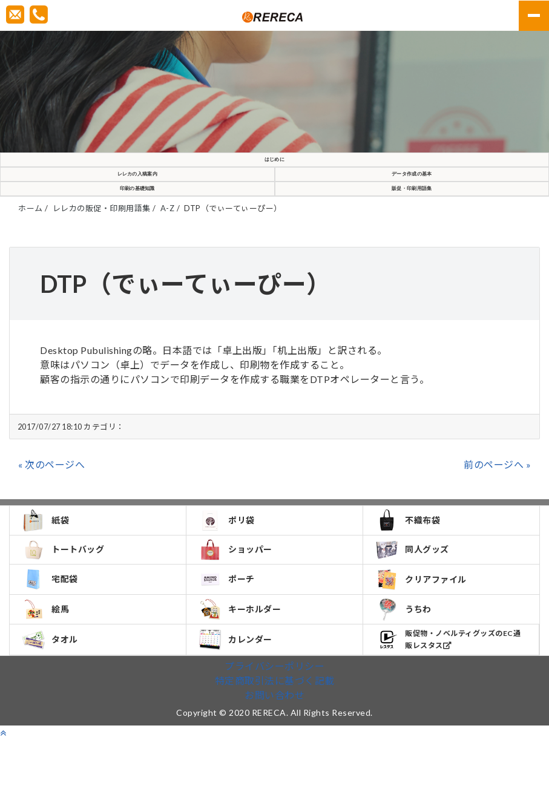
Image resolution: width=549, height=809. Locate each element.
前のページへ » (497, 497)
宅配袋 (55, 630)
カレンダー (240, 705)
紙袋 (50, 557)
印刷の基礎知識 (137, 215)
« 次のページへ (51, 497)
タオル (55, 705)
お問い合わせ (274, 764)
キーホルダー (245, 667)
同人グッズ (417, 593)
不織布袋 (412, 557)
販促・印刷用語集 (411, 215)
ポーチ (232, 630)
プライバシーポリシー (274, 735)
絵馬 (50, 667)
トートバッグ (68, 593)
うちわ (408, 667)
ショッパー (240, 593)
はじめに (274, 164)
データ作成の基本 (411, 190)
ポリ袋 (232, 557)
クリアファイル (425, 630)
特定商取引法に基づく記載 (275, 749)
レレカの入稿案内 (137, 190)
